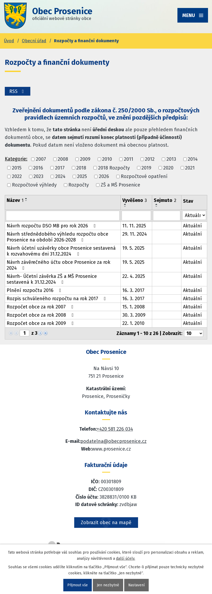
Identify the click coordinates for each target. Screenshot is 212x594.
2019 (146, 168)
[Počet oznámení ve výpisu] (193, 333)
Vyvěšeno (134, 200)
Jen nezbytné (108, 585)
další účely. (125, 558)
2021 (190, 168)
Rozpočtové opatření (144, 176)
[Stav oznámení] (194, 215)
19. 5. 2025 (133, 248)
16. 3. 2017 (133, 290)
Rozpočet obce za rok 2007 (41, 307)
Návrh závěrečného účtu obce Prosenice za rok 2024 (58, 265)
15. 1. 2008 (133, 307)
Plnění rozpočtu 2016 (35, 290)
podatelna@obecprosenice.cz (113, 441)
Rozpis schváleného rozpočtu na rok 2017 (57, 299)
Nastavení (136, 585)
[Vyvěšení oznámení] (136, 216)
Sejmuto (165, 200)
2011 (128, 159)
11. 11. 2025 (134, 226)
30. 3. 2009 (134, 315)
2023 (38, 176)
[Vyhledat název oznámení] (63, 216)
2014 (193, 159)
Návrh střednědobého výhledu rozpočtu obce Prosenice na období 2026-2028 (57, 237)
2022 (17, 176)
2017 (60, 168)
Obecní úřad (34, 40)
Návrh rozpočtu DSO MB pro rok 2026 (52, 226)
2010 (107, 159)
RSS (18, 91)
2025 (82, 176)
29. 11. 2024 (134, 234)
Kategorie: (16, 159)
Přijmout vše (77, 585)
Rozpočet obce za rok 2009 (41, 323)
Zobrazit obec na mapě (106, 522)
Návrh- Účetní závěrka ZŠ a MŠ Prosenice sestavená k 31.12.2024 (52, 279)
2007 (41, 159)
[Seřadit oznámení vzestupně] (26, 198)
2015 (17, 168)
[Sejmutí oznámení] (166, 216)
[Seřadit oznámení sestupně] (26, 201)
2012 (150, 159)
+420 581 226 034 (115, 429)
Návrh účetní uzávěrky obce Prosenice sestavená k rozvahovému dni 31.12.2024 (61, 251)
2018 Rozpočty (114, 168)
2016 (38, 168)
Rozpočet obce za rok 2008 (41, 315)
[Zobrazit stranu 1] (24, 333)
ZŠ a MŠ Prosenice (120, 185)
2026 (104, 176)
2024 (60, 176)
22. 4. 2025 (133, 276)
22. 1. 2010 (133, 323)
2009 (85, 159)
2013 (171, 159)
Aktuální (192, 226)
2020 (168, 168)
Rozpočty (78, 185)
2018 (81, 168)
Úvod (9, 40)
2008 (63, 159)
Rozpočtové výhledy (34, 185)
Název (15, 200)
